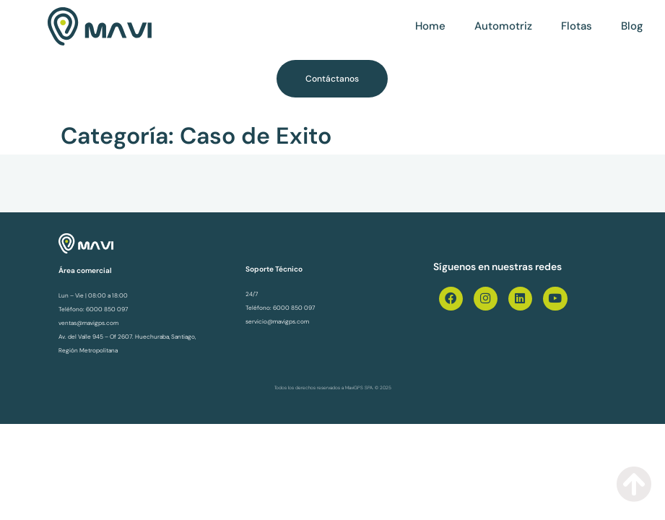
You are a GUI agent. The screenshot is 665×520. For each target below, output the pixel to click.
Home (430, 26)
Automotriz (503, 26)
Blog (632, 26)
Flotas (576, 26)
